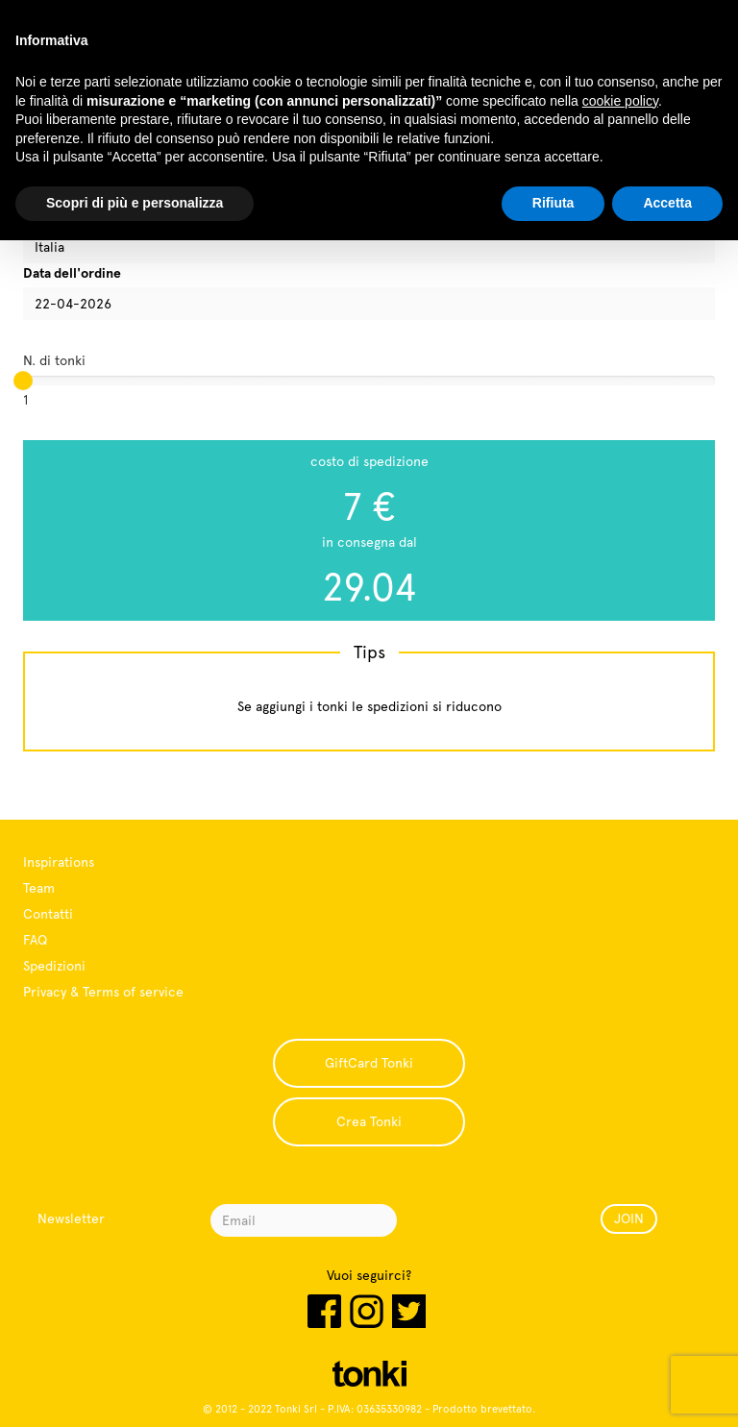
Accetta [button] (667, 202)
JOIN (629, 1218)
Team (39, 888)
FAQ (35, 939)
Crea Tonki (369, 1121)
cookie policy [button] (620, 101)
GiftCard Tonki (369, 1062)
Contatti (48, 914)
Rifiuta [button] (553, 202)
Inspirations (58, 862)
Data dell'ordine (72, 273)
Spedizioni (54, 965)
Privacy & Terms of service (103, 991)
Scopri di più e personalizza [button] (134, 202)
